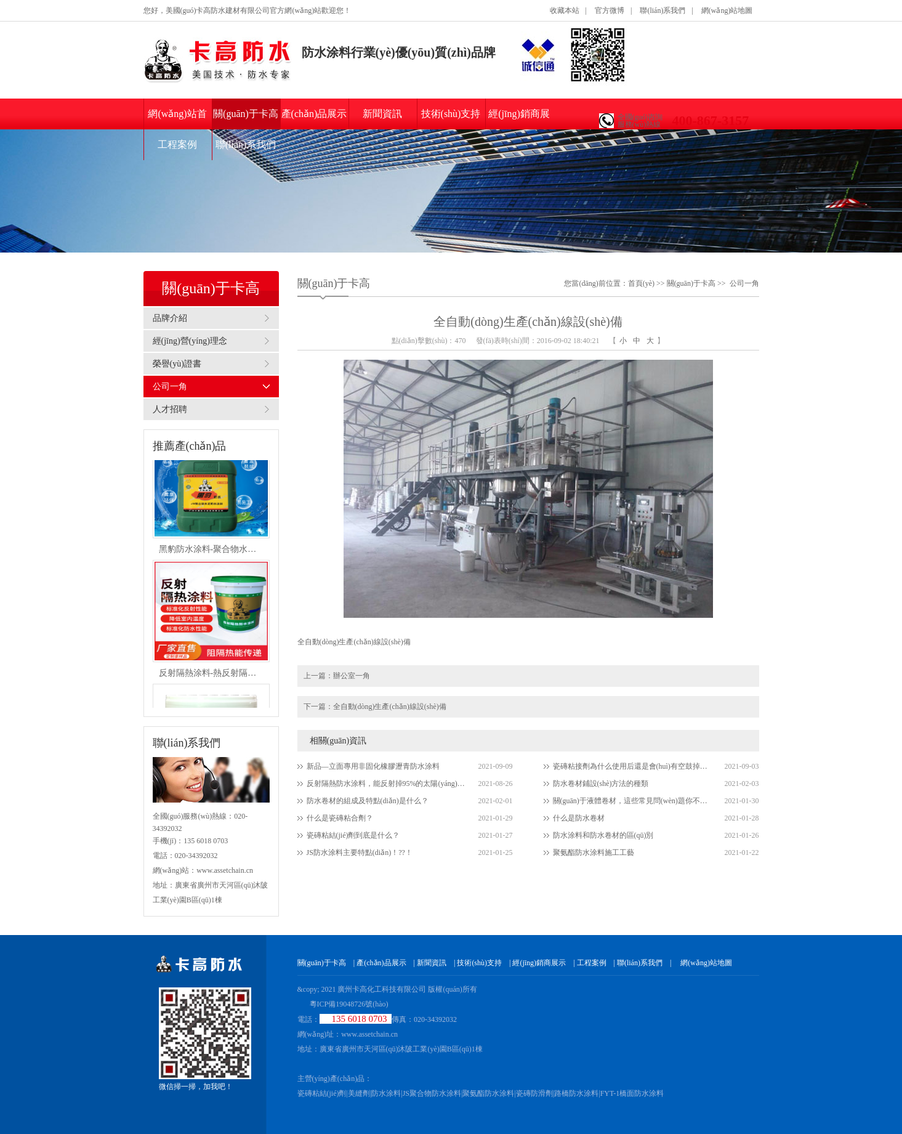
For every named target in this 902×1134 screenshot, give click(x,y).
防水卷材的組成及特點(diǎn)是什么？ (368, 800)
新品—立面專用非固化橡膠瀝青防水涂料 (373, 766)
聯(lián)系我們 (662, 10)
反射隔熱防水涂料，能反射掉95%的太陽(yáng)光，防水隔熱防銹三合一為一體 (387, 783)
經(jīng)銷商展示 (519, 118)
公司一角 (170, 386)
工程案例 (177, 144)
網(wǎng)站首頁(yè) (177, 118)
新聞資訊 (382, 113)
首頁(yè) (641, 283)
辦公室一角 (351, 675)
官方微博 (609, 10)
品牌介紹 (170, 318)
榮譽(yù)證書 (177, 363)
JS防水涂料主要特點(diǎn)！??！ (360, 852)
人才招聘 (170, 409)
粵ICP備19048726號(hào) (349, 1004)
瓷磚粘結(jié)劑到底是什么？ (353, 835)
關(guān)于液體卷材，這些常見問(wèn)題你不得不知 (633, 800)
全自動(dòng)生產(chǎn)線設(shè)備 (389, 706)
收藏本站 (564, 10)
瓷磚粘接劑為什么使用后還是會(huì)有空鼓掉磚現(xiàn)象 (633, 766)
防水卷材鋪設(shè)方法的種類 (601, 783)
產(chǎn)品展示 (314, 113)
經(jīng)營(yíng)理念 (190, 341)
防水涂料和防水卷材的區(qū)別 (603, 835)
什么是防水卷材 (579, 818)
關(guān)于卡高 (245, 113)
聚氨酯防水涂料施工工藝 (593, 852)
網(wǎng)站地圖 (727, 10)
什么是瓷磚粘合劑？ (340, 818)
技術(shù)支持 (451, 113)
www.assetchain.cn (369, 1034)
